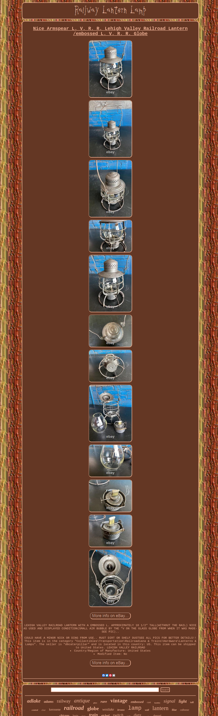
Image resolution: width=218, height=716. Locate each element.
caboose (184, 709)
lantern (160, 708)
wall (147, 710)
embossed (137, 702)
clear (43, 710)
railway (64, 701)
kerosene (55, 709)
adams (48, 702)
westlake (108, 709)
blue (174, 709)
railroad (74, 708)
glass (95, 703)
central (35, 710)
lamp (135, 708)
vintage (118, 700)
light (183, 701)
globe (93, 708)
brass (121, 710)
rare (103, 701)
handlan (157, 703)
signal (169, 701)
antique (82, 701)
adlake (34, 701)
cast (149, 702)
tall (192, 702)
